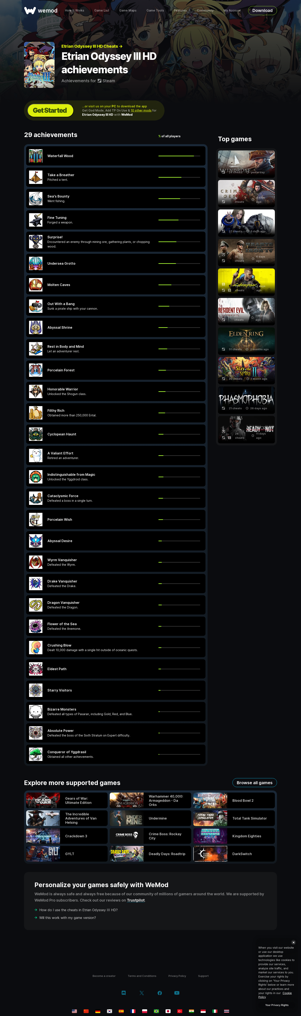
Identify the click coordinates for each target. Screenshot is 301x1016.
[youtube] (176, 993)
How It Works (74, 10)
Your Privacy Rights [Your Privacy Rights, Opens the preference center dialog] (276, 1005)
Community (205, 10)
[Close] (293, 942)
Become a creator (104, 976)
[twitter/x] (141, 993)
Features (180, 10)
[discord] (124, 993)
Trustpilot (136, 900)
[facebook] (160, 993)
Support (203, 976)
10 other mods (141, 110)
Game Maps (127, 10)
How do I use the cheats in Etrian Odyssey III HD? (78, 910)
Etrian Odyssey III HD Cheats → (91, 46)
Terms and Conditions (142, 976)
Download (263, 10)
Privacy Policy (177, 976)
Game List (101, 10)
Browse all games (255, 782)
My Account (232, 10)
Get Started (50, 110)
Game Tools (155, 10)
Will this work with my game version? (67, 918)
